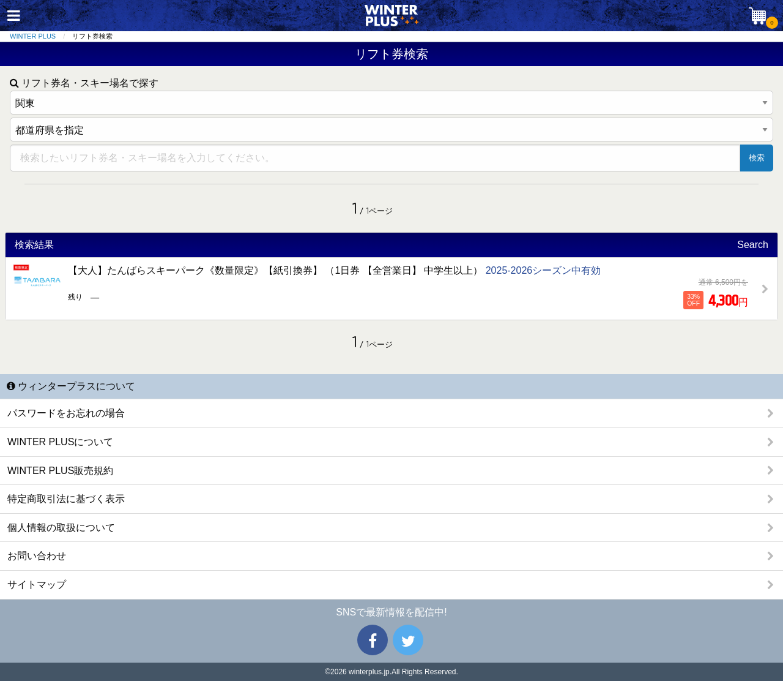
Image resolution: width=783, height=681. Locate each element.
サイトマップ (36, 584)
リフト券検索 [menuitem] (92, 36)
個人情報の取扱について (61, 527)
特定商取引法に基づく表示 (66, 499)
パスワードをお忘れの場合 (66, 413)
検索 (757, 157)
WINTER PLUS (33, 36)
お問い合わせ (36, 556)
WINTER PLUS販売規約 (60, 470)
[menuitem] (41, 36)
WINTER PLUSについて (60, 442)
